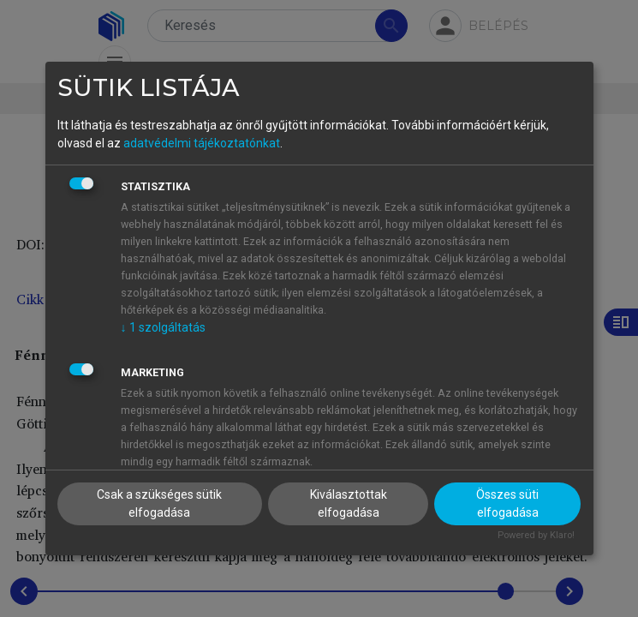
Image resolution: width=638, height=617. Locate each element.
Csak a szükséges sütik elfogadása (159, 503)
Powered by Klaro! (536, 535)
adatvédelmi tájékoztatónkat (201, 143)
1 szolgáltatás (163, 327)
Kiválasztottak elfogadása (348, 503)
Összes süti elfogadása (507, 503)
